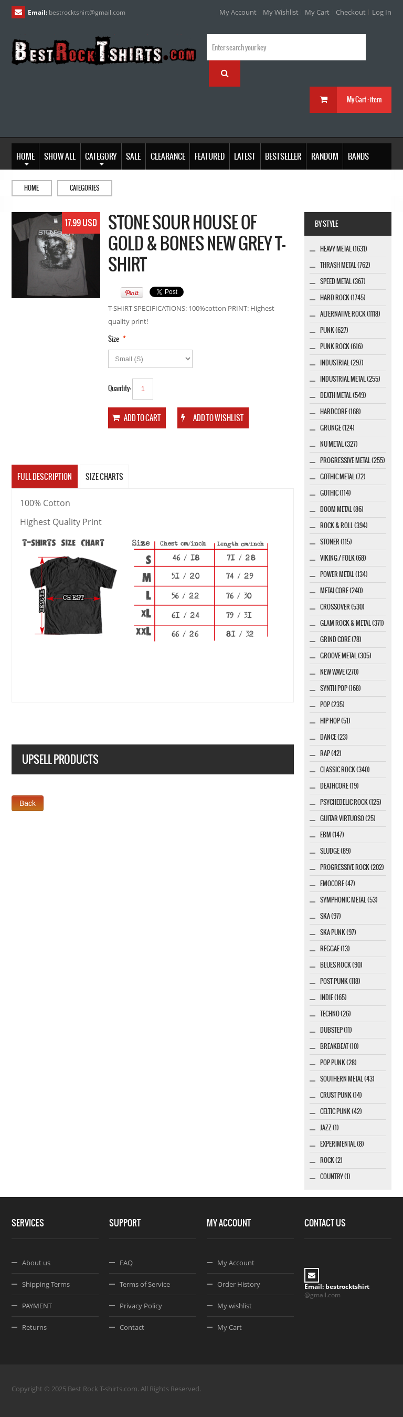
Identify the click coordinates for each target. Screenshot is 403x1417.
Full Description (44, 476)
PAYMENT (37, 1305)
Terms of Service (145, 1284)
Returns (34, 1327)
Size (113, 339)
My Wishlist (281, 12)
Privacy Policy (141, 1305)
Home (31, 188)
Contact (132, 1327)
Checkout (351, 12)
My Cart (317, 12)
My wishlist (234, 1305)
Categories (84, 188)
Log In (381, 12)
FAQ (126, 1262)
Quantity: (119, 388)
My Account (238, 12)
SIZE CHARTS (104, 476)
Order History (238, 1284)
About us (36, 1262)
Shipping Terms (46, 1284)
